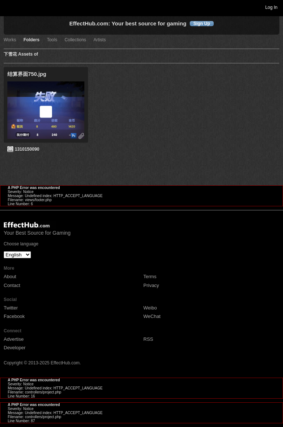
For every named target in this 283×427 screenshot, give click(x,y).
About (10, 276)
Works (10, 40)
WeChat (152, 316)
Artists (100, 40)
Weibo (150, 308)
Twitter (11, 308)
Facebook (14, 316)
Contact (12, 285)
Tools (52, 40)
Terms (149, 276)
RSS (148, 339)
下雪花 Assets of (21, 54)
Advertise (14, 339)
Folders (31, 40)
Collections (75, 40)
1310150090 (27, 149)
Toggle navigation (9, 7)
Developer (14, 347)
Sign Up (201, 23)
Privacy (151, 285)
